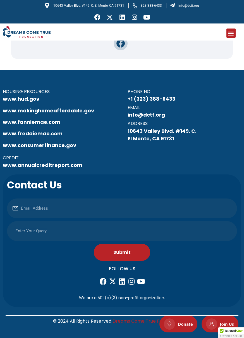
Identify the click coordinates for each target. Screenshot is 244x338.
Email (134, 107)
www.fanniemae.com (31, 122)
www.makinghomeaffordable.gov (48, 110)
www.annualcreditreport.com (42, 165)
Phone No (139, 91)
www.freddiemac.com (33, 133)
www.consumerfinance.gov (39, 145)
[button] (231, 33)
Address (138, 123)
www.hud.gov (21, 98)
